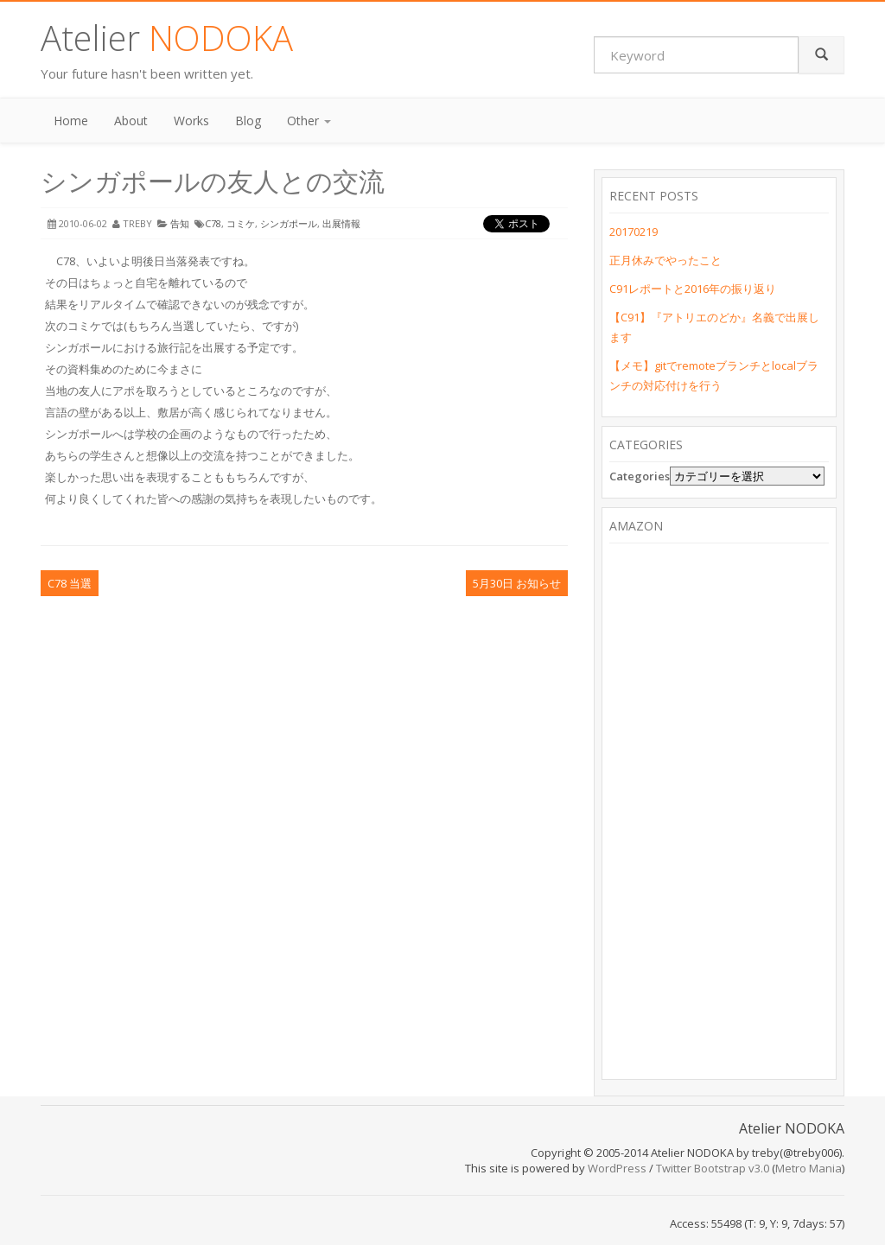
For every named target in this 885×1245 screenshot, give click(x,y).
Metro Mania (808, 1168)
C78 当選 (70, 583)
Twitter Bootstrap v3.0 (712, 1168)
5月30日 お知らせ (517, 583)
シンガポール (288, 223)
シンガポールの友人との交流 (213, 181)
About (131, 120)
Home (71, 120)
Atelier (167, 37)
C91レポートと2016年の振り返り (692, 288)
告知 (179, 223)
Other (309, 120)
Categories (639, 476)
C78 (213, 223)
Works (191, 120)
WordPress (617, 1168)
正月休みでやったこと (665, 260)
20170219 (633, 231)
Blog (248, 120)
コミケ (240, 223)
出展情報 (341, 223)
